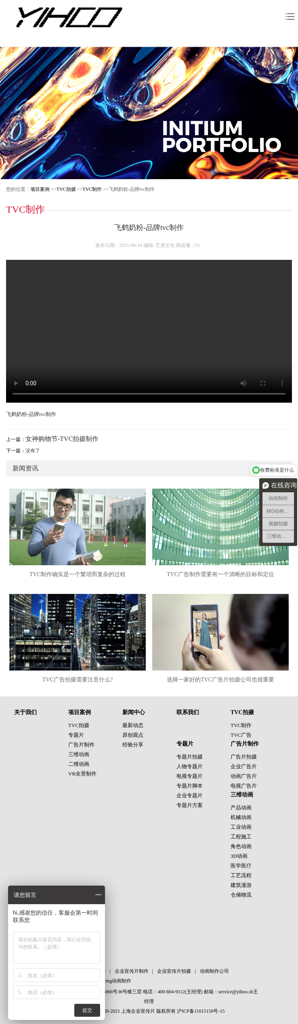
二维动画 (78, 764)
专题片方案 (189, 805)
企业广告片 (244, 766)
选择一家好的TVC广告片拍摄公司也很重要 (220, 680)
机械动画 (241, 817)
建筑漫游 (241, 885)
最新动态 (132, 725)
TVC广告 (241, 735)
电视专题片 (189, 776)
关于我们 (25, 712)
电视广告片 (244, 786)
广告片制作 (81, 745)
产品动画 (241, 808)
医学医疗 (241, 866)
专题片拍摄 (189, 757)
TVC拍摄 (66, 189)
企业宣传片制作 (132, 971)
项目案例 (40, 189)
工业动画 (241, 827)
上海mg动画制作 (113, 981)
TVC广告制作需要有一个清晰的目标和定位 (220, 574)
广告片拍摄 (244, 757)
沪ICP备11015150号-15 (201, 1011)
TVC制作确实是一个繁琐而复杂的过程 (77, 574)
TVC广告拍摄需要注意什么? (77, 680)
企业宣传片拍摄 (174, 971)
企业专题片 (189, 795)
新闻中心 (133, 712)
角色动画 (241, 846)
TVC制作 (92, 189)
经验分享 (132, 745)
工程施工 (241, 837)
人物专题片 (189, 766)
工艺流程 (241, 875)
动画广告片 (244, 776)
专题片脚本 (189, 786)
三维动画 (78, 754)
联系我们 (187, 712)
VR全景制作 (82, 774)
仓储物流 (241, 895)
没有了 (32, 450)
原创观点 (132, 735)
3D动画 (239, 856)
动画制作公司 (214, 971)
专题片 (76, 735)
